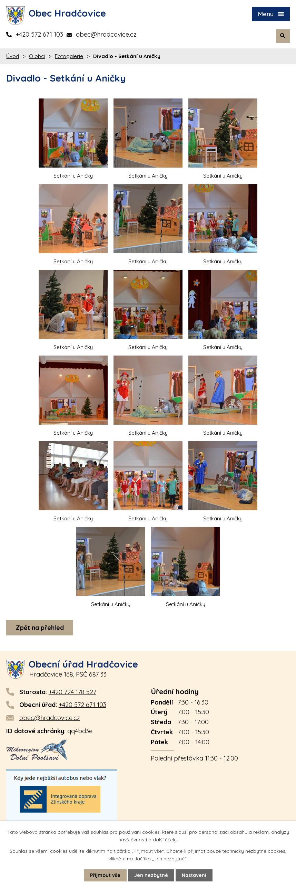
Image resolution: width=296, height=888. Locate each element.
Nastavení (194, 875)
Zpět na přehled (40, 628)
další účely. (165, 840)
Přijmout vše (105, 875)
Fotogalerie (69, 56)
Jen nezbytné (151, 875)
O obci (37, 56)
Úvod (12, 56)
